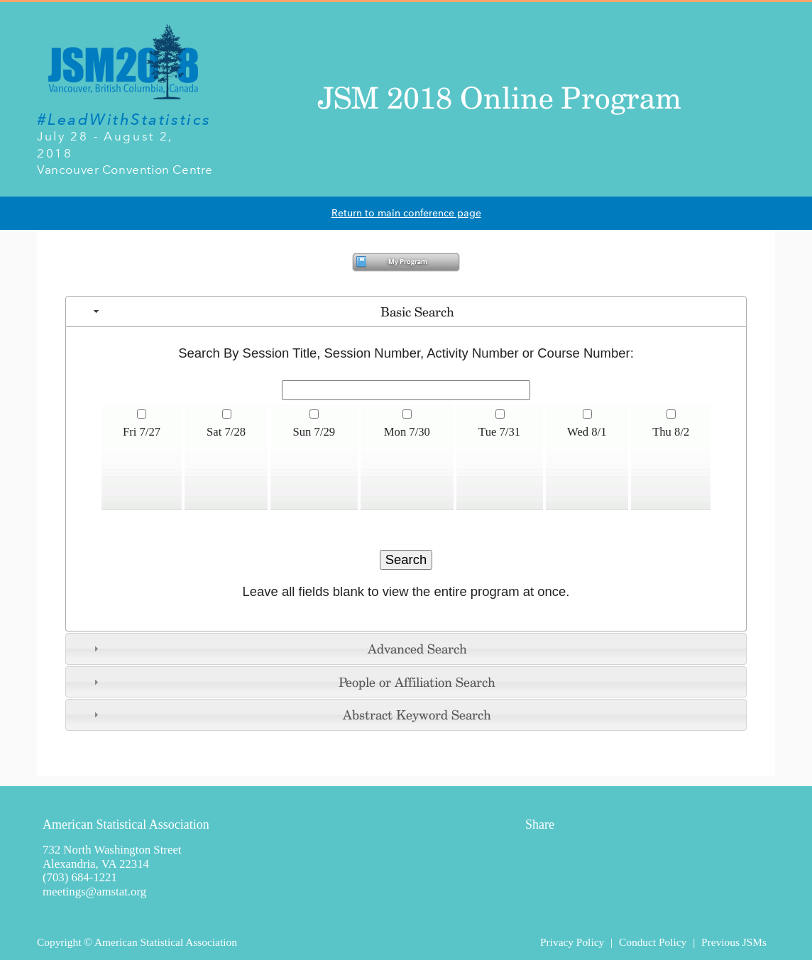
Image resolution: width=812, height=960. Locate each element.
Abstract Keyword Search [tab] (290, 714)
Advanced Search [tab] (278, 648)
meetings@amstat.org (94, 891)
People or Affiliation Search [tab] (292, 682)
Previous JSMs (734, 942)
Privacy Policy (572, 942)
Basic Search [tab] (272, 311)
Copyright (59, 942)
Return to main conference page (406, 213)
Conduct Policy (652, 942)
